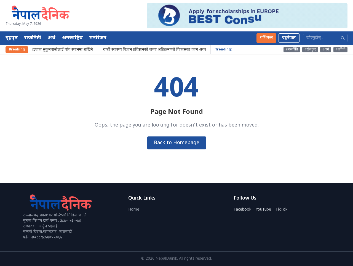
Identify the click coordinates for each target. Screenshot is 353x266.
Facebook (242, 209)
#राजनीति (292, 49)
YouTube (263, 209)
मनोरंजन (97, 38)
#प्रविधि (340, 49)
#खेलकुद (310, 49)
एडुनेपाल (289, 38)
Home (133, 209)
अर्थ (51, 38)
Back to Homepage (176, 143)
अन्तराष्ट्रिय (72, 38)
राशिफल (266, 37)
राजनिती (32, 38)
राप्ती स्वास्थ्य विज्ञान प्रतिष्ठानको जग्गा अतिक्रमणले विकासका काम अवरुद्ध (157, 49)
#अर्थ (325, 49)
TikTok (281, 209)
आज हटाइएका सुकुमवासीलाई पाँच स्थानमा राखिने (57, 49)
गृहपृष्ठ (12, 38)
